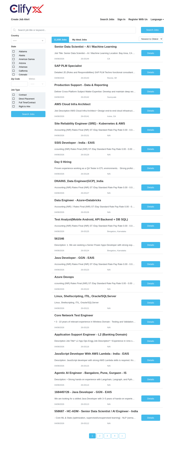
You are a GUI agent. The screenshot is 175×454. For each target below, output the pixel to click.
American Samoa (27, 59)
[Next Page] (122, 435)
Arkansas (23, 67)
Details (150, 53)
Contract (22, 95)
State (13, 46)
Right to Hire (24, 106)
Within (32, 79)
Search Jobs (107, 19)
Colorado (23, 74)
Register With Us (138, 19)
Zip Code (15, 79)
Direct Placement (26, 99)
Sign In (121, 19)
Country (15, 35)
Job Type (15, 90)
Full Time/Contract (27, 102)
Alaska (22, 55)
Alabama (23, 51)
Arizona (22, 63)
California (23, 71)
